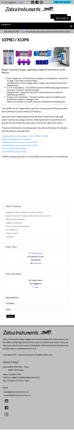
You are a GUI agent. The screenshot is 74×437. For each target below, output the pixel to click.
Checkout (36, 263)
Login (20, 2)
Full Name (10, 303)
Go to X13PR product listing (14, 148)
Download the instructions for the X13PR (20, 145)
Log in (23, 31)
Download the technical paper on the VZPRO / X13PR (25, 136)
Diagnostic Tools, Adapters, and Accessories (25, 212)
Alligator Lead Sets (14, 223)
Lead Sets (10, 237)
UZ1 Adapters (12, 230)
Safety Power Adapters (16, 219)
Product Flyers (12, 233)
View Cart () (62, 2)
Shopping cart (37, 253)
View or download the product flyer (17, 139)
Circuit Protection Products (17, 226)
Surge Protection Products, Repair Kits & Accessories (28, 216)
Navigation (6, 24)
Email (8, 309)
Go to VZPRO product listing (14, 151)
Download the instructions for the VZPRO (20, 142)
